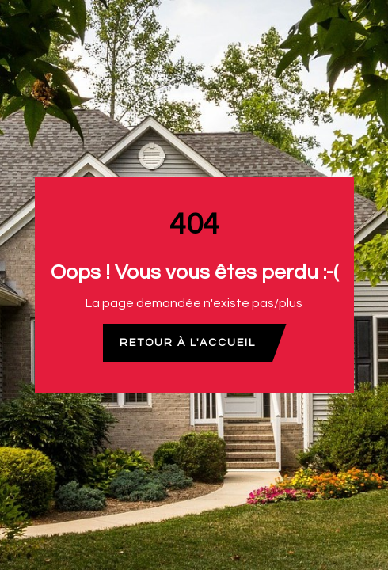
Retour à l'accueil (188, 342)
